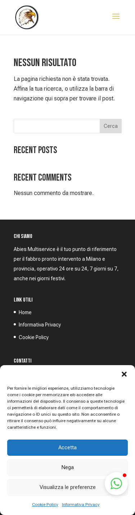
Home (25, 312)
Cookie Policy (45, 504)
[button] (124, 374)
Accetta (67, 447)
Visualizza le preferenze (68, 487)
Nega (67, 467)
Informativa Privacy (81, 504)
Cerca (111, 126)
